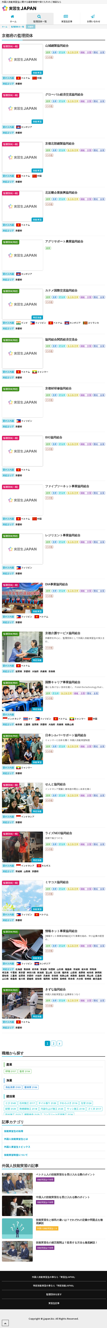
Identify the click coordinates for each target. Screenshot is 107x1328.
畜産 (24, 1071)
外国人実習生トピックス (17, 1147)
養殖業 (30, 1087)
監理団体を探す (54, 1294)
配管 (10, 1108)
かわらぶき (68, 1103)
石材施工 (27, 1103)
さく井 (94, 1108)
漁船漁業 (13, 1087)
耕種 (10, 1071)
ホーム (4, 26)
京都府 (30, 26)
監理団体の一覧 (17, 26)
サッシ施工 (75, 1108)
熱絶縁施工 (28, 1108)
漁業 (9, 1080)
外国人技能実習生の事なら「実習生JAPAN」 (54, 1276)
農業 (9, 1064)
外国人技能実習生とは (16, 1139)
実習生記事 (53, 1303)
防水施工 (13, 1114)
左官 (86, 1103)
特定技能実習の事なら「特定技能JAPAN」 (54, 1285)
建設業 (10, 1096)
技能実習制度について (16, 1155)
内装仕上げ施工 (52, 1108)
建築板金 (31, 1114)
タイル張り (47, 1103)
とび (10, 1103)
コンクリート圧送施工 (58, 1114)
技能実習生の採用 (13, 1131)
